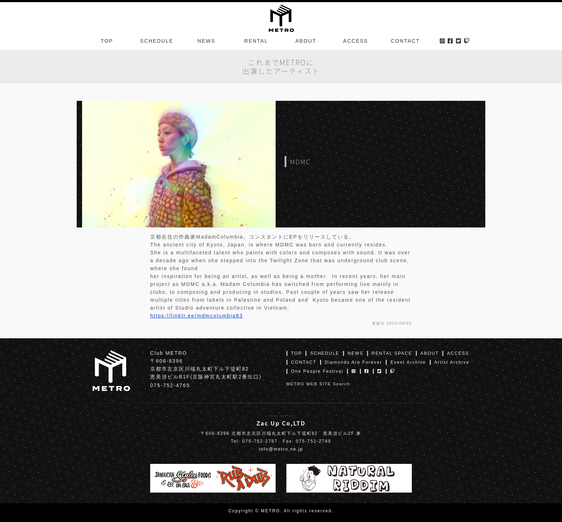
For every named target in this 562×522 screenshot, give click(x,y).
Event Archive (408, 362)
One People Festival (317, 371)
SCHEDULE (156, 41)
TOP (107, 41)
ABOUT (305, 41)
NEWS (206, 41)
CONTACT (405, 41)
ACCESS (355, 41)
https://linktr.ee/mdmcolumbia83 (196, 316)
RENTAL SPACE (392, 353)
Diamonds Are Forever (353, 362)
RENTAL (256, 41)
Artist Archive (452, 362)
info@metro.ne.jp (281, 449)
